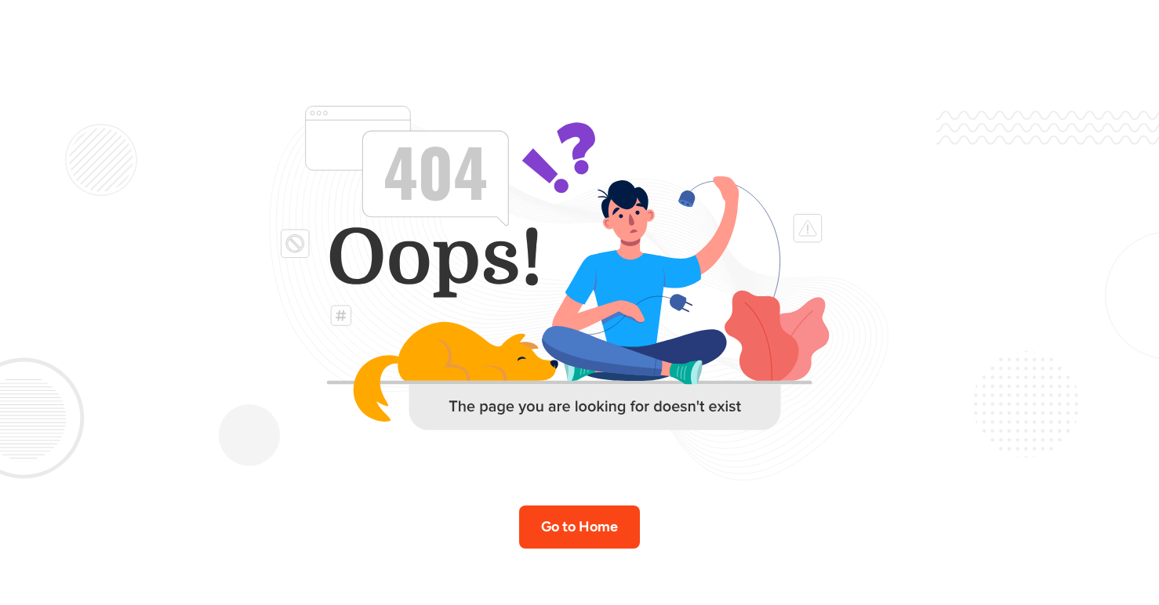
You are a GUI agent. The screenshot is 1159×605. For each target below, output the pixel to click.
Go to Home (579, 526)
